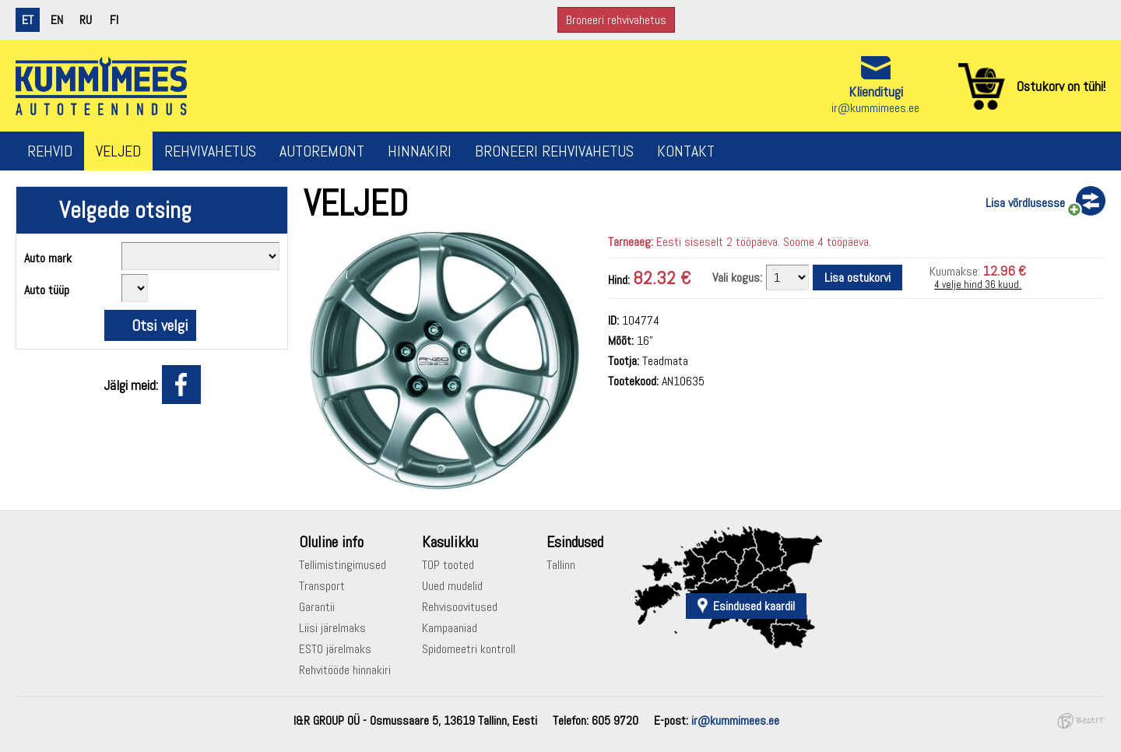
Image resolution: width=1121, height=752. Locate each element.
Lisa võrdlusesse (1025, 203)
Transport (322, 586)
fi (114, 20)
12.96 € (1004, 270)
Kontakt (686, 151)
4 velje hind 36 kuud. (977, 284)
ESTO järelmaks (335, 649)
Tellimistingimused (342, 565)
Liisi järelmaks (332, 628)
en (57, 20)
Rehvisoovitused (459, 607)
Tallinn (560, 565)
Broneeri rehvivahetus (616, 20)
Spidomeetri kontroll (468, 649)
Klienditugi (876, 91)
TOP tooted (448, 565)
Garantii (317, 607)
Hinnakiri (420, 151)
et (27, 20)
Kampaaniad (449, 628)
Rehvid (49, 151)
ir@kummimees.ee (875, 108)
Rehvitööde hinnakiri (345, 670)
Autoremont (321, 151)
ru (85, 20)
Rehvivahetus (210, 151)
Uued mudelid (452, 586)
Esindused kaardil (754, 606)
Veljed (118, 151)
